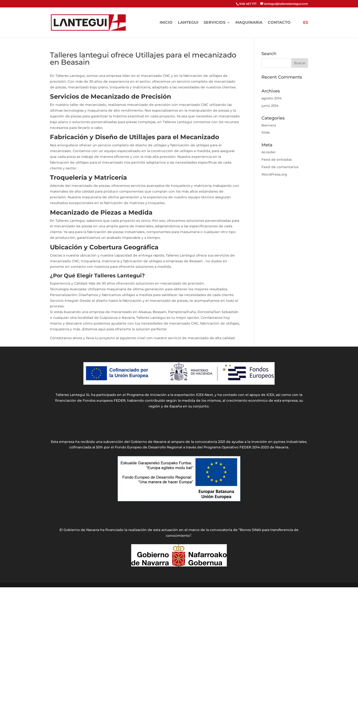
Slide (265, 132)
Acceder (268, 152)
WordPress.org (274, 174)
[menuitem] (305, 29)
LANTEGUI (188, 23)
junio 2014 (269, 105)
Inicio (166, 23)
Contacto (279, 23)
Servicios (214, 23)
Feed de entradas (276, 159)
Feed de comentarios (279, 167)
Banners (268, 125)
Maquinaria (248, 23)
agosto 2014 (271, 98)
